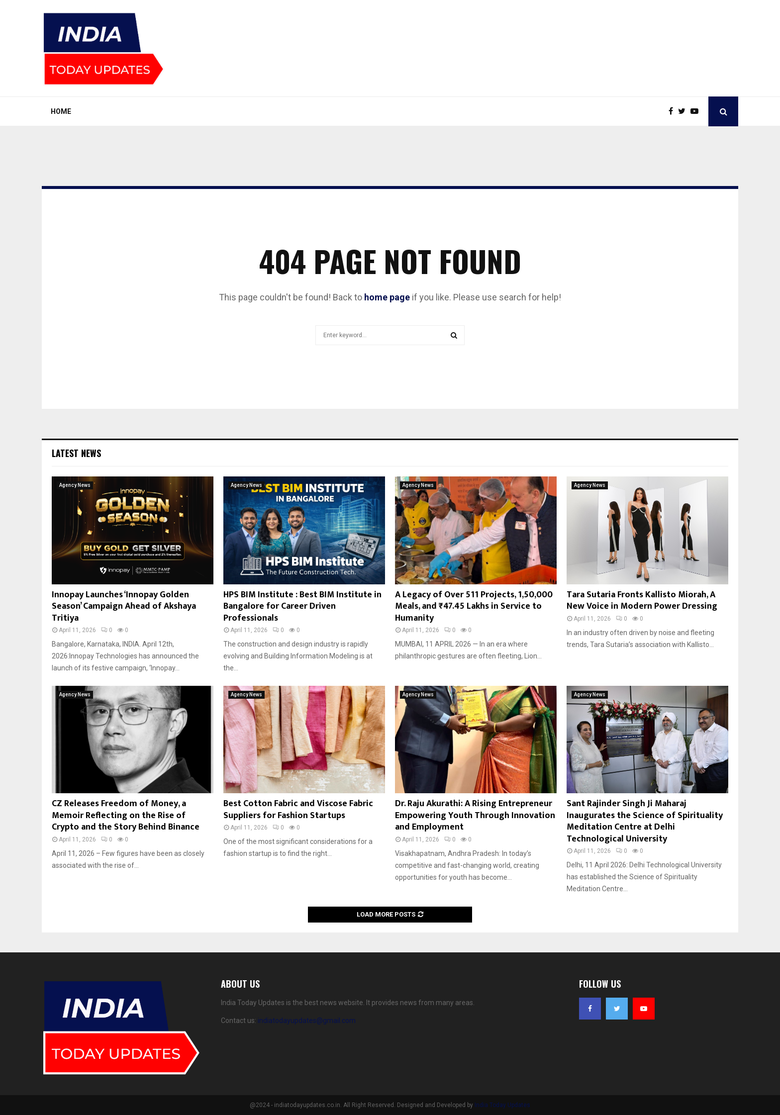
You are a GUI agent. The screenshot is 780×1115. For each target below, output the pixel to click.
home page (387, 297)
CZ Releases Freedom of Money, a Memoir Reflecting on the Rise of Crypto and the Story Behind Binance (125, 815)
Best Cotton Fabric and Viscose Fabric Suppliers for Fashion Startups (298, 809)
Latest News (76, 453)
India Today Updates (502, 1105)
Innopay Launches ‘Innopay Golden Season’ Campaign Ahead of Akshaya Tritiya (124, 606)
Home (61, 111)
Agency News (75, 485)
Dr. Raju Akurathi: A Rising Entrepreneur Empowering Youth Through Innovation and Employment (475, 815)
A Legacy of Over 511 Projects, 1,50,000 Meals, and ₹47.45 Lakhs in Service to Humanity (474, 606)
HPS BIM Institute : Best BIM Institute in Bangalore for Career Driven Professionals (302, 606)
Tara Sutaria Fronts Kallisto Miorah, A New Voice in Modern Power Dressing (642, 600)
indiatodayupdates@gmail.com (307, 1020)
